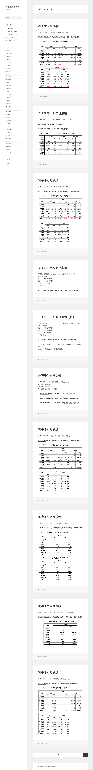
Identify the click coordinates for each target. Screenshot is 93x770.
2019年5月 (8, 83)
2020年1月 (8, 59)
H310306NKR (44, 394)
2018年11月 (8, 100)
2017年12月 (8, 132)
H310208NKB (42, 528)
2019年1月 (8, 94)
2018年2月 (8, 126)
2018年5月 (8, 118)
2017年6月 (8, 150)
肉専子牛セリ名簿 (10, 40)
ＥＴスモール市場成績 (11, 31)
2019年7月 (8, 77)
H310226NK (42, 37)
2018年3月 (8, 123)
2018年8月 (8, 109)
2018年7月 (8, 112)
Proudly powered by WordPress (47, 766)
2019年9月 (8, 71)
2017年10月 (8, 138)
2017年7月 (8, 147)
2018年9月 (8, 106)
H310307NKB (44, 398)
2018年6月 (8, 115)
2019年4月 (8, 86)
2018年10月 (8, 103)
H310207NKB (42, 617)
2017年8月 (8, 144)
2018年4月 (8, 120)
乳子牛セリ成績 (9, 28)
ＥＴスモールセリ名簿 (11, 34)
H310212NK (42, 440)
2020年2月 (8, 56)
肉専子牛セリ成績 (49, 517)
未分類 (7, 163)
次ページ (85, 755)
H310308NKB (44, 403)
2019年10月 (8, 68)
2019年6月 (8, 80)
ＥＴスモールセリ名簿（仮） (56, 317)
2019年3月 (8, 88)
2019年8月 (8, 74)
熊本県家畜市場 (12, 6)
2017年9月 (8, 141)
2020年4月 (8, 51)
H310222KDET (43, 129)
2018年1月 (8, 129)
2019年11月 (8, 65)
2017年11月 (8, 135)
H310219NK (42, 191)
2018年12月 (8, 97)
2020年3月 (8, 53)
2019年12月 (8, 62)
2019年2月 (8, 91)
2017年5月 (8, 152)
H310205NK (42, 683)
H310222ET (42, 124)
